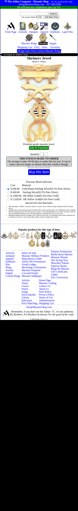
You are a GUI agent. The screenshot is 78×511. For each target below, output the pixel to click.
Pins (8, 264)
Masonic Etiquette (31, 270)
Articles (26, 280)
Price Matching (29, 303)
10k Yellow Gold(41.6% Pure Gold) (41, 199)
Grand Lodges (29, 264)
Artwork (10, 253)
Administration (47, 300)
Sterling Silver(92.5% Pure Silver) (40, 192)
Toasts (25, 283)
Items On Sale (29, 253)
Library (25, 297)
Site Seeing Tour (59, 260)
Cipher (54, 274)
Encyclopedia (28, 294)
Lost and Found (30, 273)
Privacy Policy (46, 294)
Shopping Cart (46, 303)
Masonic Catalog (47, 283)
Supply (9, 273)
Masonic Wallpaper (32, 276)
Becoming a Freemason (34, 267)
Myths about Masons (61, 254)
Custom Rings (13, 276)
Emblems (10, 261)
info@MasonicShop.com (39, 307)
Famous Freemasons (61, 251)
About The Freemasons (34, 261)
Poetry (25, 289)
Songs (25, 291)
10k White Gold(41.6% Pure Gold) (40, 195)
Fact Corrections (59, 277)
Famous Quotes (59, 266)
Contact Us (45, 286)
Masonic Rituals (59, 257)
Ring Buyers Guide (32, 258)
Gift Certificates (59, 271)
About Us (44, 289)
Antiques (10, 255)
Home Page (45, 280)
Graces (25, 286)
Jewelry (10, 270)
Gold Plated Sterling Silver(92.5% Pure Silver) (46, 188)
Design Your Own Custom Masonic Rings (39, 51)
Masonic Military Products (35, 255)
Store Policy (45, 291)
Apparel (10, 258)
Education (27, 300)
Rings (9, 267)
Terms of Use (46, 297)
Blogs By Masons (60, 268)
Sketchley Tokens (60, 263)
